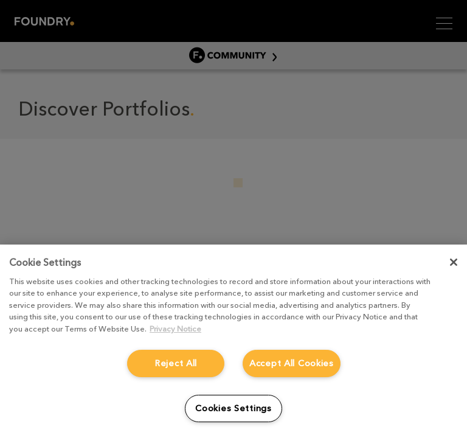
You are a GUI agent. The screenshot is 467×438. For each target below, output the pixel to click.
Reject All (175, 363)
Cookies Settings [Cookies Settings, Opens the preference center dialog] (233, 408)
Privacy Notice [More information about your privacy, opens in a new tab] (175, 328)
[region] (233, 341)
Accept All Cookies (291, 363)
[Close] (453, 262)
